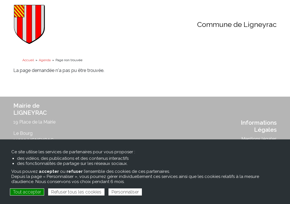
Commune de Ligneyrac (237, 24)
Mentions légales (259, 139)
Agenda (45, 60)
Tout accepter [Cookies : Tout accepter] (27, 192)
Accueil (28, 60)
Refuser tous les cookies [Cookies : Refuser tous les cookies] (76, 192)
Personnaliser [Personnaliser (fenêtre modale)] (125, 192)
